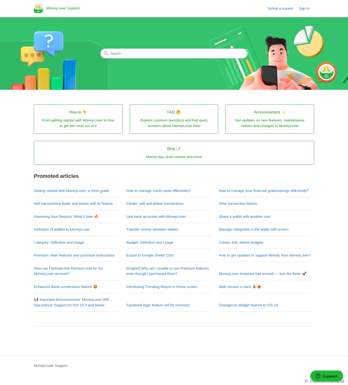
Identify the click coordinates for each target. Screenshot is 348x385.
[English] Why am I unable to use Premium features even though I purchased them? (167, 271)
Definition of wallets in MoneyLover (62, 229)
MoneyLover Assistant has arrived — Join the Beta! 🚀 (263, 274)
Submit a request (280, 8)
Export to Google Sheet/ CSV (150, 255)
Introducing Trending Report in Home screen (162, 287)
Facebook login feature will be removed (157, 305)
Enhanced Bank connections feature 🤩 (66, 287)
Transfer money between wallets (152, 229)
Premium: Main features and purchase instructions (74, 255)
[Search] (174, 53)
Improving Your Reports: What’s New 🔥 (66, 216)
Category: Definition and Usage (59, 242)
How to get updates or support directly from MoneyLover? (265, 255)
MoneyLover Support (50, 365)
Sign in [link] (304, 8)
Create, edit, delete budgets (241, 242)
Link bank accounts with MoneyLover (156, 216)
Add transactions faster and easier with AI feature (73, 203)
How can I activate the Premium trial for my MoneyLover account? (68, 271)
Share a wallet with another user (245, 216)
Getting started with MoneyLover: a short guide (71, 191)
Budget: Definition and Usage (150, 242)
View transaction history (238, 203)
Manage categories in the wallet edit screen (254, 229)
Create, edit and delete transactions (155, 203)
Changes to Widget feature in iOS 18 (248, 305)
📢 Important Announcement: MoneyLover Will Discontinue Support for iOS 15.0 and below (71, 302)
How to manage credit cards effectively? (158, 191)
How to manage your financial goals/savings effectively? (264, 191)
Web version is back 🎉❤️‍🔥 (240, 287)
